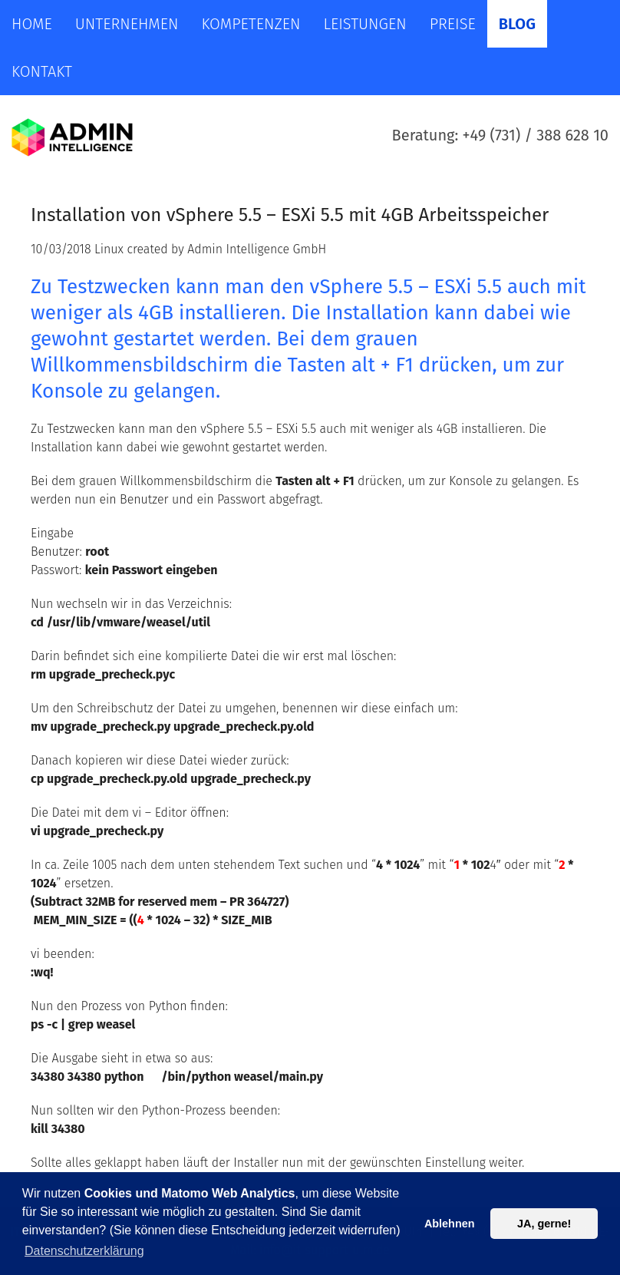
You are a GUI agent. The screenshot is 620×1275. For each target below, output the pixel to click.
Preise (453, 24)
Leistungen (364, 24)
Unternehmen (127, 24)
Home (32, 24)
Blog (517, 24)
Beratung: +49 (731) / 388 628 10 (500, 135)
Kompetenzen (250, 24)
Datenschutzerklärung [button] (84, 1250)
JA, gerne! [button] (544, 1223)
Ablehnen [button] (449, 1223)
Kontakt (42, 71)
